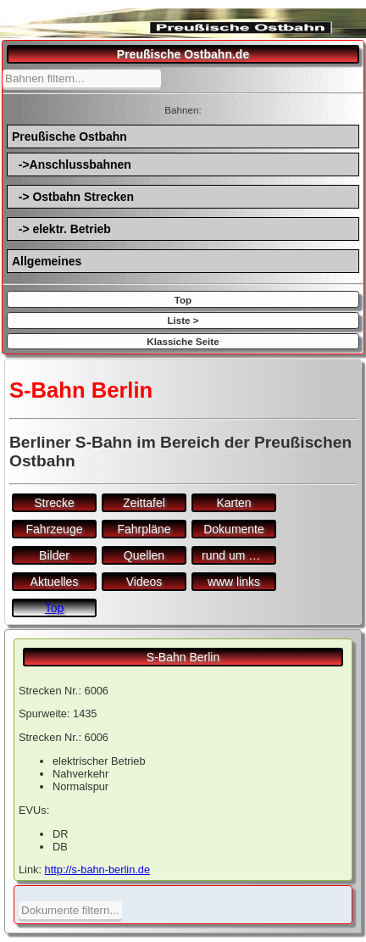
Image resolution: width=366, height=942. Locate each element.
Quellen (144, 555)
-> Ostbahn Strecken (73, 196)
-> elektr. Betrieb (61, 229)
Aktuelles (54, 581)
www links (234, 581)
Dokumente (233, 529)
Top (183, 299)
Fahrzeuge (54, 529)
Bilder (54, 555)
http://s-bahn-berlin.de (98, 869)
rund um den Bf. (239, 555)
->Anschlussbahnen (71, 164)
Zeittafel (144, 503)
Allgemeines (46, 261)
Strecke (54, 503)
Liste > (182, 320)
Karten (233, 503)
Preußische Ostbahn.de (183, 54)
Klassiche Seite (183, 341)
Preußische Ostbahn (69, 136)
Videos (144, 581)
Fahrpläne (143, 529)
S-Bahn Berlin (183, 657)
